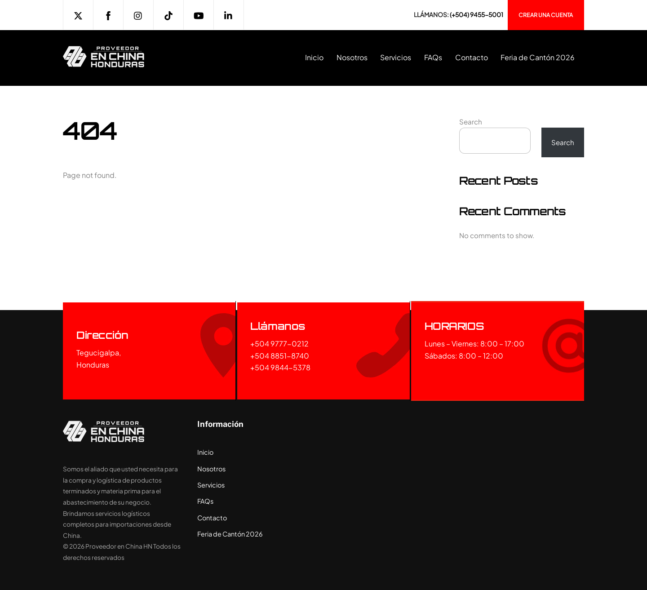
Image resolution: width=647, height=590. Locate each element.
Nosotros (352, 57)
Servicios (395, 57)
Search (470, 121)
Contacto (471, 57)
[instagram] (138, 14)
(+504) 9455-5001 (476, 14)
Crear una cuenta (545, 14)
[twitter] (78, 14)
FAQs (433, 57)
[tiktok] (168, 14)
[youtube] (199, 14)
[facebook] (108, 14)
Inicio (314, 57)
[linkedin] (229, 14)
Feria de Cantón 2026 (538, 57)
